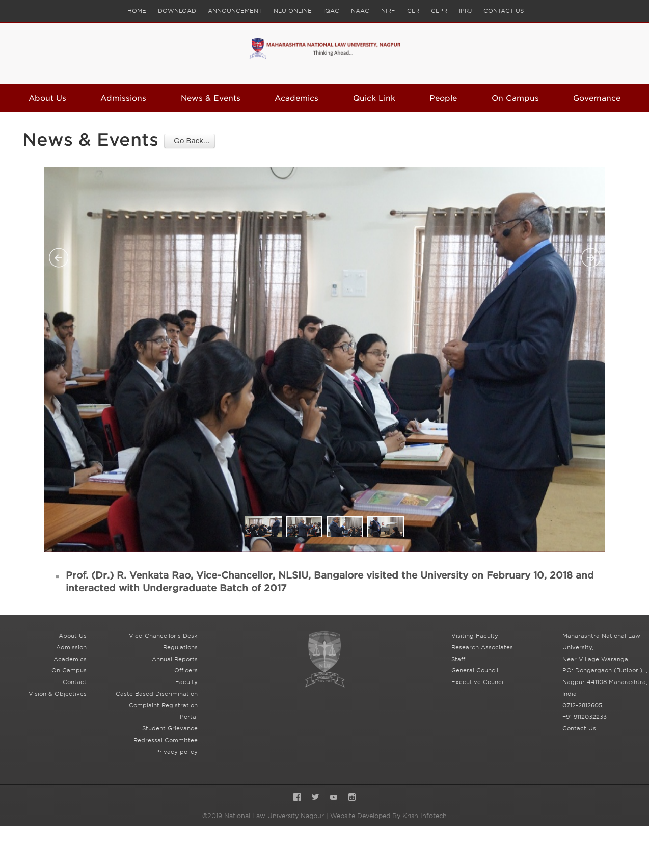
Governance (596, 98)
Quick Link (374, 98)
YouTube (333, 798)
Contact (75, 682)
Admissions (123, 98)
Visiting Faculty (474, 635)
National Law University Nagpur (324, 659)
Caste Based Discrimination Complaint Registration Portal (157, 705)
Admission (71, 647)
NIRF (388, 10)
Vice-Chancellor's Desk (163, 635)
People (443, 98)
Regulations (180, 647)
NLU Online (293, 10)
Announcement (235, 10)
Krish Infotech (424, 816)
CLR (413, 10)
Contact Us (503, 10)
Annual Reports (175, 659)
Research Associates (482, 647)
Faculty (186, 682)
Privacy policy (176, 751)
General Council (474, 670)
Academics (296, 98)
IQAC (331, 10)
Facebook (297, 798)
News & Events (210, 98)
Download (177, 10)
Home (136, 10)
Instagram (352, 798)
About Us (47, 98)
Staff (458, 659)
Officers (186, 670)
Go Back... (189, 140)
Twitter (315, 798)
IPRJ (465, 10)
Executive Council (478, 682)
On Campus (515, 98)
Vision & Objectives (58, 693)
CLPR (439, 10)
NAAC (360, 10)
